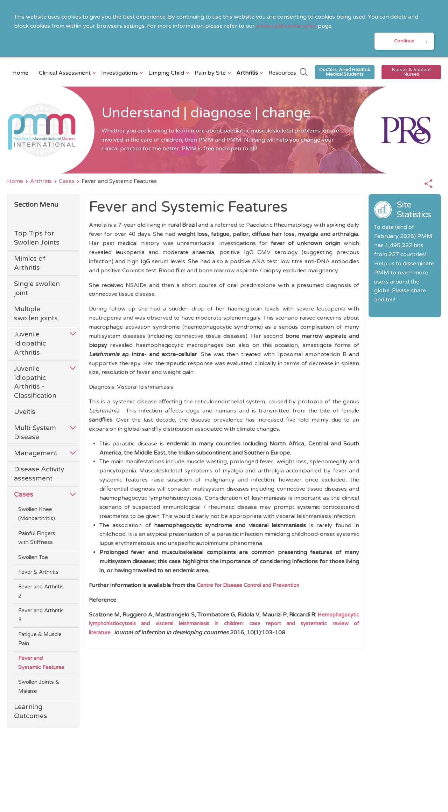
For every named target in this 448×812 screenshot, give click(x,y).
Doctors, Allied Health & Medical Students (345, 73)
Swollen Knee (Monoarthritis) (36, 515)
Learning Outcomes (30, 713)
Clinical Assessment (65, 73)
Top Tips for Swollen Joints (36, 239)
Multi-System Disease (35, 434)
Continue (404, 42)
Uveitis (24, 413)
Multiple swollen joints (36, 314)
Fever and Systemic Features (41, 664)
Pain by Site (211, 73)
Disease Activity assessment (39, 475)
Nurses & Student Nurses (411, 73)
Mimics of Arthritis (30, 264)
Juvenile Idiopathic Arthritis (30, 345)
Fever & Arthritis (38, 573)
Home (20, 73)
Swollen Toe (33, 558)
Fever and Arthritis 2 (41, 593)
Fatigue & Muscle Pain (40, 640)
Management (35, 455)
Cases (67, 182)
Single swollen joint (37, 290)
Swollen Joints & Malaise (38, 688)
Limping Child (167, 73)
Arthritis (248, 73)
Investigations (120, 73)
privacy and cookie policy (289, 25)
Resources (282, 73)
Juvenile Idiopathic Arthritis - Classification (35, 383)
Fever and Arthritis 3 (41, 617)
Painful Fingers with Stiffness (36, 539)
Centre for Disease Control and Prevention (254, 586)
